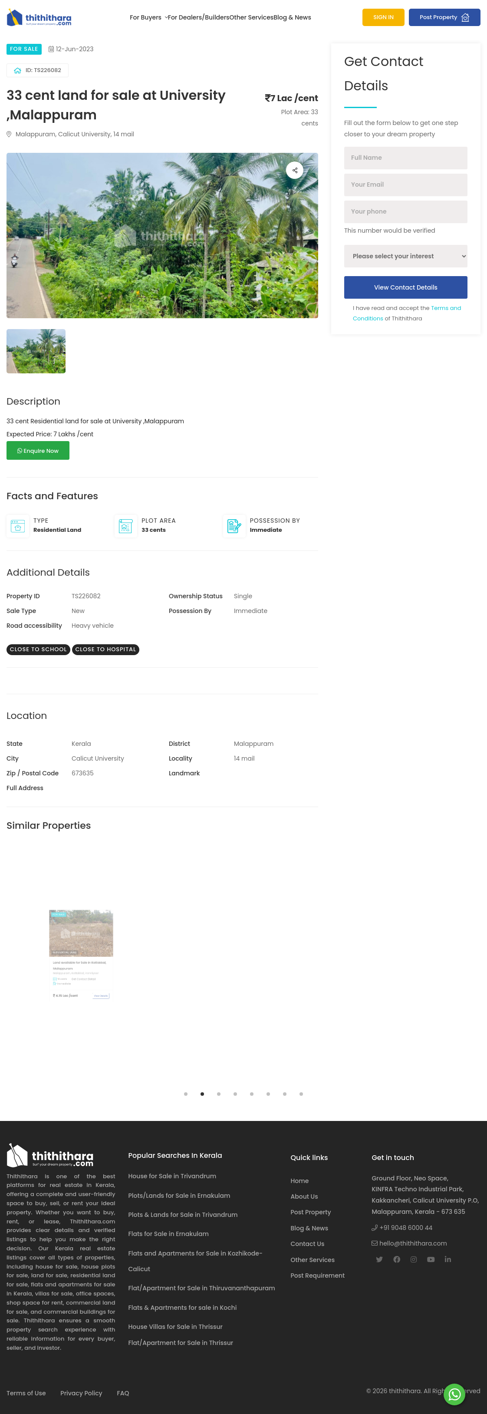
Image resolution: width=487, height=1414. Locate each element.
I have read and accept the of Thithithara (407, 313)
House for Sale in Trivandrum (172, 1176)
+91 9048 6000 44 (402, 1227)
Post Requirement (317, 1275)
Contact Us (307, 1243)
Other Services (252, 17)
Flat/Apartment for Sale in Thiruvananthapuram (201, 1288)
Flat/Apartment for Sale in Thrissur (181, 1342)
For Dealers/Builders (199, 17)
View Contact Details (406, 287)
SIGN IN (383, 17)
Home (299, 1181)
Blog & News (292, 17)
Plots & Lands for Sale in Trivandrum (183, 1214)
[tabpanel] (81, 966)
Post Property (445, 17)
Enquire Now (38, 451)
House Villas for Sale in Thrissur (175, 1326)
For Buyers (146, 17)
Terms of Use (26, 1393)
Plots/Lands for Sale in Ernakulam (179, 1195)
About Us (304, 1196)
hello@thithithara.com (409, 1243)
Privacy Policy (81, 1393)
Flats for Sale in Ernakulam (168, 1233)
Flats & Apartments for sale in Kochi (182, 1307)
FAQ (123, 1393)
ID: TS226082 (37, 70)
